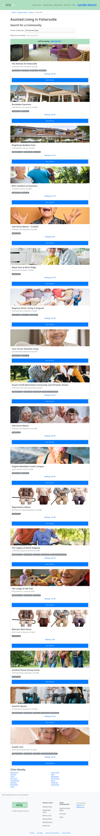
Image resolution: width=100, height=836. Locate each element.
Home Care (67, 5)
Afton (52, 775)
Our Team (62, 814)
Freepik (78, 805)
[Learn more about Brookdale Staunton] (50, 104)
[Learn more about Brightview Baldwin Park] (50, 145)
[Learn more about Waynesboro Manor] (50, 507)
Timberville (54, 783)
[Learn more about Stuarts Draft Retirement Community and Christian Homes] (50, 384)
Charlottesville (14, 781)
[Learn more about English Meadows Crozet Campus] (50, 466)
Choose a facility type (17, 30)
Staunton (13, 775)
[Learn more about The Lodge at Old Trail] (50, 588)
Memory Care (58, 5)
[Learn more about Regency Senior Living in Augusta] (50, 308)
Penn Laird (13, 779)
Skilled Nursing (47, 822)
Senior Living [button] (36, 5)
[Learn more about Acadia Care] (50, 746)
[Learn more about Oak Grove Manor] (50, 425)
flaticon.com (80, 807)
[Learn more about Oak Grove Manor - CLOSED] (50, 226)
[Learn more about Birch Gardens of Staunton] (50, 185)
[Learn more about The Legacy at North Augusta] (50, 547)
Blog (73, 5)
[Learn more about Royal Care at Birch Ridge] (50, 267)
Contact (31, 833)
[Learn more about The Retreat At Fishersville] (50, 63)
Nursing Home (47, 819)
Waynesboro (14, 773)
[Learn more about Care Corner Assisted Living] (50, 346)
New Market (14, 785)
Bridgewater (55, 777)
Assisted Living (48, 5)
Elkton (53, 781)
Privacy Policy (66, 833)
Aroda (12, 787)
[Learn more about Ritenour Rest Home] (50, 629)
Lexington (13, 783)
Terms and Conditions (52, 833)
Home (14, 12)
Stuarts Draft (55, 773)
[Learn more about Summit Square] (50, 706)
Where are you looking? (17, 35)
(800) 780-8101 (56, 41)
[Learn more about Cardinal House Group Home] (50, 668)
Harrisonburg (55, 779)
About (61, 817)
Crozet (12, 777)
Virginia (31, 12)
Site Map (40, 833)
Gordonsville (55, 785)
